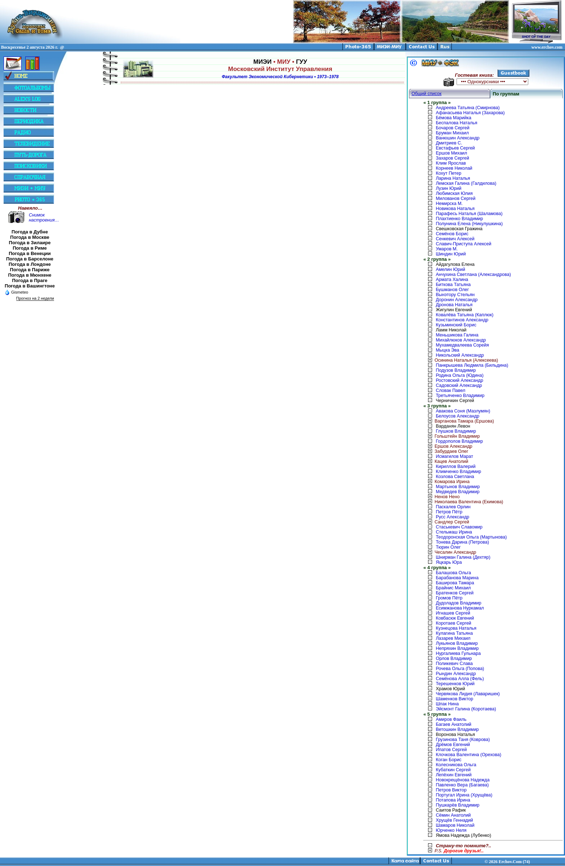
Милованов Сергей (455, 198)
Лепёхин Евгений (453, 774)
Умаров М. (447, 248)
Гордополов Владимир (459, 441)
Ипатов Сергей (451, 749)
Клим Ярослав (451, 163)
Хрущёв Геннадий (454, 820)
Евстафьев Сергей (455, 148)
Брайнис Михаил (453, 587)
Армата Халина (452, 279)
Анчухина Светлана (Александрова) (473, 274)
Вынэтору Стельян (455, 294)
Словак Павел (450, 390)
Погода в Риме (30, 248)
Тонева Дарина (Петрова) (462, 542)
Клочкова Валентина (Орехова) (468, 754)
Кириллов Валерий (455, 466)
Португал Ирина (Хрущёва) (464, 795)
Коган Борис (448, 759)
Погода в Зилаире (30, 242)
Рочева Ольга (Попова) (460, 668)
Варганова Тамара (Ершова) (458, 421)
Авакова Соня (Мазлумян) (463, 411)
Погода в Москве (29, 237)
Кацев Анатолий (445, 461)
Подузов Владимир (456, 370)
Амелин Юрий (450, 269)
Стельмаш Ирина (454, 532)
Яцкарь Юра (449, 562)
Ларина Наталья (453, 178)
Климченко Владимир (458, 471)
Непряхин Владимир (457, 648)
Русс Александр (452, 516)
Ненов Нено (441, 496)
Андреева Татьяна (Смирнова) (467, 107)
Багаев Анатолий (453, 724)
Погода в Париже (30, 269)
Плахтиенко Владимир (459, 218)
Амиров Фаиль (451, 719)
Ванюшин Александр (457, 137)
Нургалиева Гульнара (458, 653)
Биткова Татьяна (453, 284)
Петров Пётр (449, 511)
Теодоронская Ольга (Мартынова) (471, 537)
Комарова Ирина (446, 481)
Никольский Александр (460, 355)
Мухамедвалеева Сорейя (462, 345)
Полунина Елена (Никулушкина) (469, 223)
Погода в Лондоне (30, 264)
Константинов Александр (462, 319)
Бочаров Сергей (452, 127)
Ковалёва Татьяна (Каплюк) (464, 314)
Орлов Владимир (454, 658)
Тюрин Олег (448, 547)
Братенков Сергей (454, 592)
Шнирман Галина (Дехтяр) (463, 557)
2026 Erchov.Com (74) (509, 861)
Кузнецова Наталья (456, 628)
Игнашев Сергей (453, 613)
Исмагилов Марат (454, 456)
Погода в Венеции (30, 253)
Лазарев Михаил (453, 638)
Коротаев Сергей (453, 623)
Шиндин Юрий (451, 253)
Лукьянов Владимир (456, 643)
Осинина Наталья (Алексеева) (460, 360)
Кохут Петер (448, 173)
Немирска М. (449, 203)
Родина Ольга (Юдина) (459, 375)
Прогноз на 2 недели (35, 298)
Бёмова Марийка (453, 117)
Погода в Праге (29, 280)
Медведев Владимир (457, 491)
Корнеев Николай (454, 168)
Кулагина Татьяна (454, 633)
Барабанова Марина (457, 577)
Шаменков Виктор (454, 698)
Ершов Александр (447, 446)
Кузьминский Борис (456, 324)
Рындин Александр (456, 673)
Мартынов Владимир (458, 486)
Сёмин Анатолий (453, 815)
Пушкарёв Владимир (457, 805)
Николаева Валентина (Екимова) (463, 501)
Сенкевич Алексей (455, 238)
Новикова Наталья (455, 208)
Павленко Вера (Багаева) (462, 784)
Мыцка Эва (447, 350)
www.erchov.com (546, 47)
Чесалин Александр (449, 552)
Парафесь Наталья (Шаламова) (469, 213)
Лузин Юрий (448, 188)
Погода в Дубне (30, 232)
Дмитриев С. (449, 143)
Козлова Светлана (455, 476)
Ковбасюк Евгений (455, 618)
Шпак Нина (447, 703)
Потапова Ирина (453, 800)
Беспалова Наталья (456, 122)
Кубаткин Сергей (453, 769)
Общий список (426, 93)
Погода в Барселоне (29, 259)
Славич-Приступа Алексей (463, 243)
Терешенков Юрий (455, 683)
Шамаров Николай (455, 825)
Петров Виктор (451, 790)
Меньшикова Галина (457, 335)
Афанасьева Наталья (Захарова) (470, 112)
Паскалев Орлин (453, 506)
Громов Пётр (449, 598)
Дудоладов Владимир (458, 603)
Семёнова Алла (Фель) (460, 678)
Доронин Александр (456, 299)
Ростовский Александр (459, 380)
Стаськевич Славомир (459, 527)
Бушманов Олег (452, 289)
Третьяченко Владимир (460, 395)
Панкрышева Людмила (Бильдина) (472, 365)
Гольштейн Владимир (451, 436)
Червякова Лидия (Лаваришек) (468, 693)
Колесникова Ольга (456, 764)
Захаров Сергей (452, 158)
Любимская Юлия (454, 193)
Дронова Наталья (454, 304)
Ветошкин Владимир (457, 729)
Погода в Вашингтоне (30, 286)
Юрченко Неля (451, 830)
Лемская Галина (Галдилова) (466, 183)
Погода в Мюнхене (30, 275)
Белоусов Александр (457, 416)
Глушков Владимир (456, 431)
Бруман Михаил (452, 132)
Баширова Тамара (455, 582)
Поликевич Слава (454, 663)
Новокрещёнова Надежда (462, 779)
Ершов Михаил (451, 153)
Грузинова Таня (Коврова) (463, 739)
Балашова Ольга (453, 572)
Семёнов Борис (452, 233)
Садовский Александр (459, 385)
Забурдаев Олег (445, 451)
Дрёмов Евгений (453, 744)
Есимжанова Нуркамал (460, 608)
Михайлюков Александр (461, 340)
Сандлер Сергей (446, 521)
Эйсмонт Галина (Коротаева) (466, 708)
